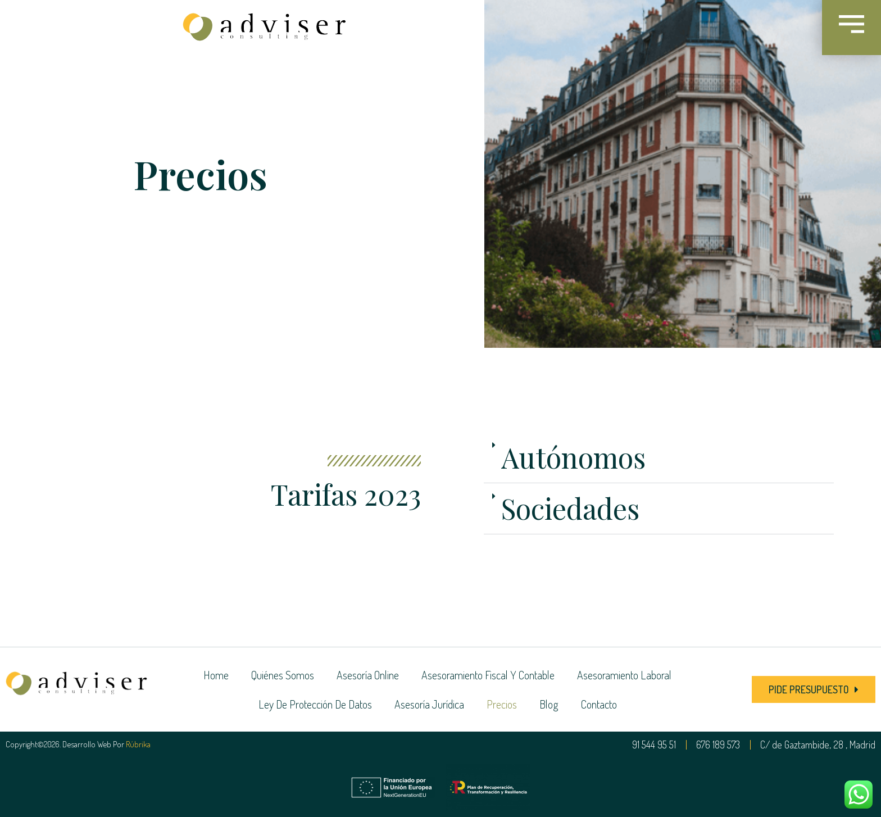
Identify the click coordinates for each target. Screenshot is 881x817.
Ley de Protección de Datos (315, 704)
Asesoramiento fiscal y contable (488, 675)
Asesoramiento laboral (624, 675)
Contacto (599, 704)
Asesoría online (368, 675)
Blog (548, 704)
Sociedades (570, 508)
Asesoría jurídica (429, 704)
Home (216, 675)
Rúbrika (138, 744)
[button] (659, 457)
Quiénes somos (282, 675)
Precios (502, 704)
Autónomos (573, 457)
